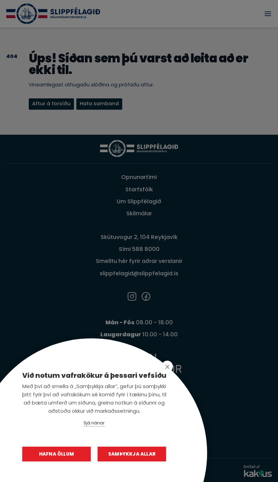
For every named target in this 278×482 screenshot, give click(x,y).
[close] (167, 366)
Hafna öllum (56, 454)
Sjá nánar (94, 423)
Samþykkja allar (131, 454)
